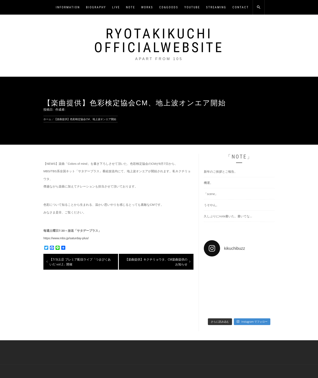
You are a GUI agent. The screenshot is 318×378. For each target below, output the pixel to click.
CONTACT (240, 7)
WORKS (147, 7)
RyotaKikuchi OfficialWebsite (159, 41)
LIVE (116, 7)
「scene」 (211, 194)
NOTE (130, 7)
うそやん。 (211, 205)
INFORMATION (68, 7)
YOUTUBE (192, 7)
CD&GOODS (168, 7)
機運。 (208, 183)
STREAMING (216, 7)
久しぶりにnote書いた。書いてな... (228, 216)
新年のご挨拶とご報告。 (220, 171)
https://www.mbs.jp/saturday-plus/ (66, 238)
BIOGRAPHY (96, 7)
